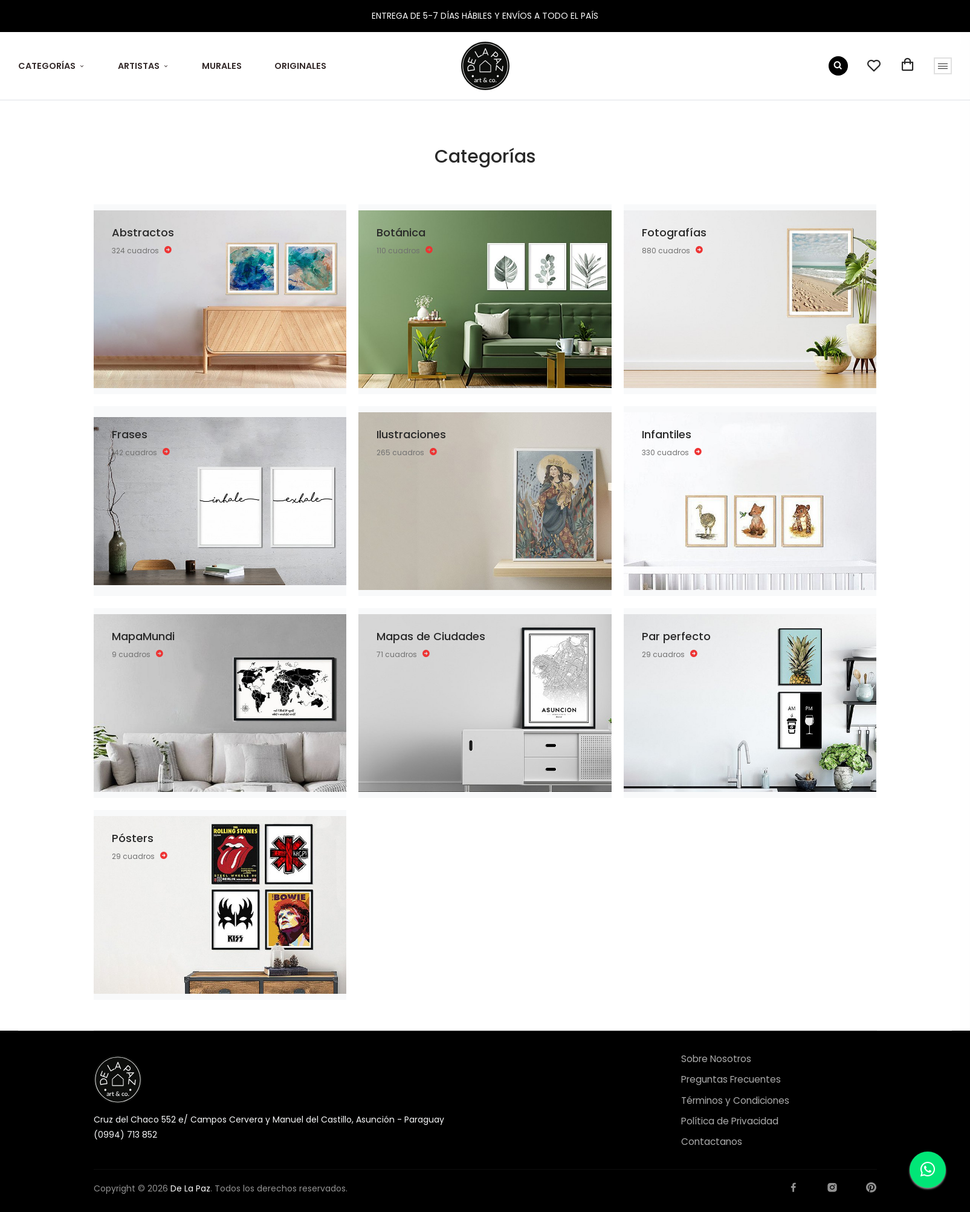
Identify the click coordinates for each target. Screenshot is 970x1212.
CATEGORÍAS (47, 66)
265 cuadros (407, 451)
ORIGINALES (300, 66)
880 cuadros (672, 249)
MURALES (222, 66)
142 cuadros (141, 451)
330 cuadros (672, 451)
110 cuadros (405, 249)
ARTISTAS (139, 66)
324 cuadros (142, 249)
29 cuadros (670, 653)
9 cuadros (138, 653)
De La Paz (190, 1188)
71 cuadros (403, 653)
